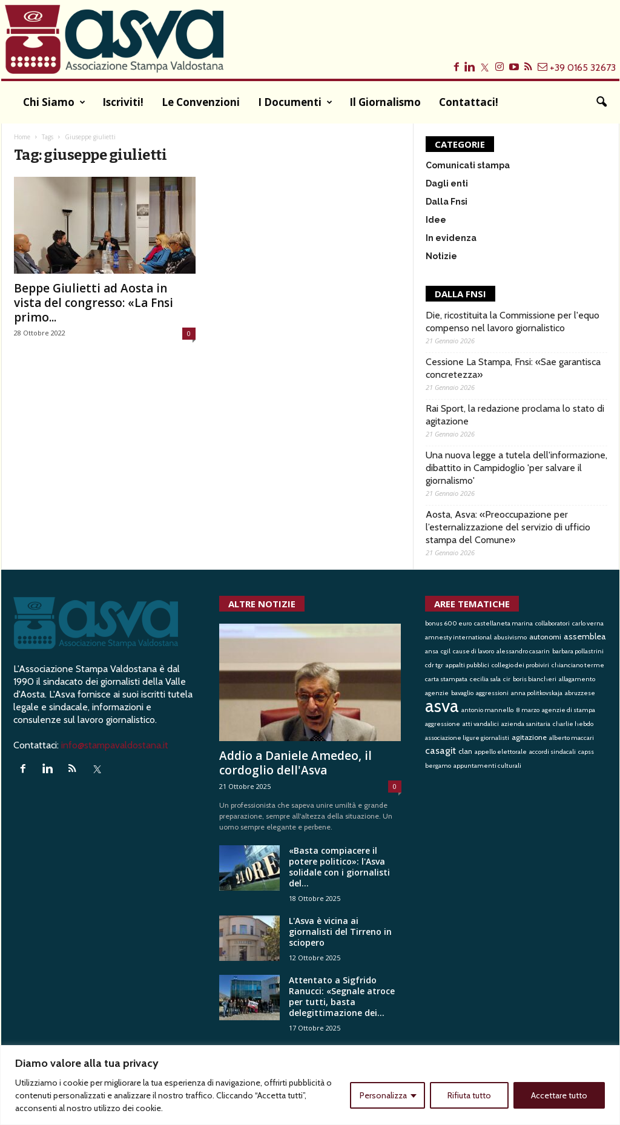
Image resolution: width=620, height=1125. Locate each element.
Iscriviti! (122, 102)
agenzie (437, 693)
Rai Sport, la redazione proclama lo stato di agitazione (515, 415)
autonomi (545, 636)
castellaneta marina (503, 623)
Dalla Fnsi (446, 201)
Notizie (441, 256)
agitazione (529, 737)
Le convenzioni (201, 102)
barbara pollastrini (578, 651)
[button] (601, 102)
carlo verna (588, 623)
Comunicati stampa (468, 165)
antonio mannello (487, 710)
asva (442, 705)
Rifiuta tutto (469, 1095)
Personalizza (383, 1095)
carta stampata (446, 679)
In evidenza (451, 238)
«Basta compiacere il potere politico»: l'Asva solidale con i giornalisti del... (339, 867)
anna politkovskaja (536, 693)
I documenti (295, 102)
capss (586, 752)
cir (506, 679)
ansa (431, 651)
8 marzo (527, 710)
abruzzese (580, 693)
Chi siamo (54, 102)
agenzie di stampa (568, 710)
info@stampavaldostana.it (114, 745)
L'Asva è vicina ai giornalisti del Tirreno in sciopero (340, 931)
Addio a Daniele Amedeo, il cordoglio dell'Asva (295, 763)
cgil (445, 651)
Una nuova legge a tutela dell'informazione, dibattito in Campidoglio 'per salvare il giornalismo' (516, 467)
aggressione (442, 724)
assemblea (585, 636)
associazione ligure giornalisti (467, 738)
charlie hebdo (573, 724)
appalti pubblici (467, 665)
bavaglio (462, 693)
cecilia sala (485, 679)
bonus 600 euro (448, 623)
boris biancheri (534, 679)
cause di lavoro (473, 651)
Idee (436, 220)
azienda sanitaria (525, 724)
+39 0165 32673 (583, 67)
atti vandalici (481, 724)
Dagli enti (447, 183)
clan (465, 751)
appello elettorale (501, 752)
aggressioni (492, 693)
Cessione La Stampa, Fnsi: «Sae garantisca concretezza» (513, 368)
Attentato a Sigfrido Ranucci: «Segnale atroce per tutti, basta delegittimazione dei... (342, 996)
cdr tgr (434, 665)
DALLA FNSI (460, 294)
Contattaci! (468, 102)
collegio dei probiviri (520, 665)
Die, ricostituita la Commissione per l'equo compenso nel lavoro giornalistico (512, 321)
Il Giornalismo (385, 102)
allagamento (577, 679)
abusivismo (510, 637)
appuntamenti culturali (487, 766)
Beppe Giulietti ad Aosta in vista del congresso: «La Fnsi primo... (93, 302)
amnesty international (458, 637)
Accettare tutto (559, 1095)
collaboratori (552, 623)
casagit (440, 750)
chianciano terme (578, 665)
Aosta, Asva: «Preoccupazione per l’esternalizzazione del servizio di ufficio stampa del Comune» (508, 527)
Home (22, 137)
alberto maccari (571, 738)
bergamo (438, 766)
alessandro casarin (523, 651)
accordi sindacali (552, 752)
